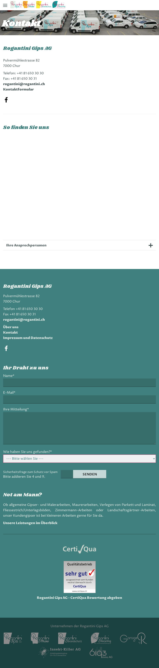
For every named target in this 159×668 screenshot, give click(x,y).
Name (9, 376)
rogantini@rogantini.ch (24, 319)
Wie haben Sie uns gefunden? (27, 452)
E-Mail (10, 393)
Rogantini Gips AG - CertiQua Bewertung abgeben (79, 598)
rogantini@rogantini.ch (24, 84)
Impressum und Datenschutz (28, 338)
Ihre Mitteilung (16, 409)
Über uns (10, 327)
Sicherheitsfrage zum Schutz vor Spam (30, 472)
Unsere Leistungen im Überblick (30, 523)
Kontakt (10, 332)
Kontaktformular (18, 89)
